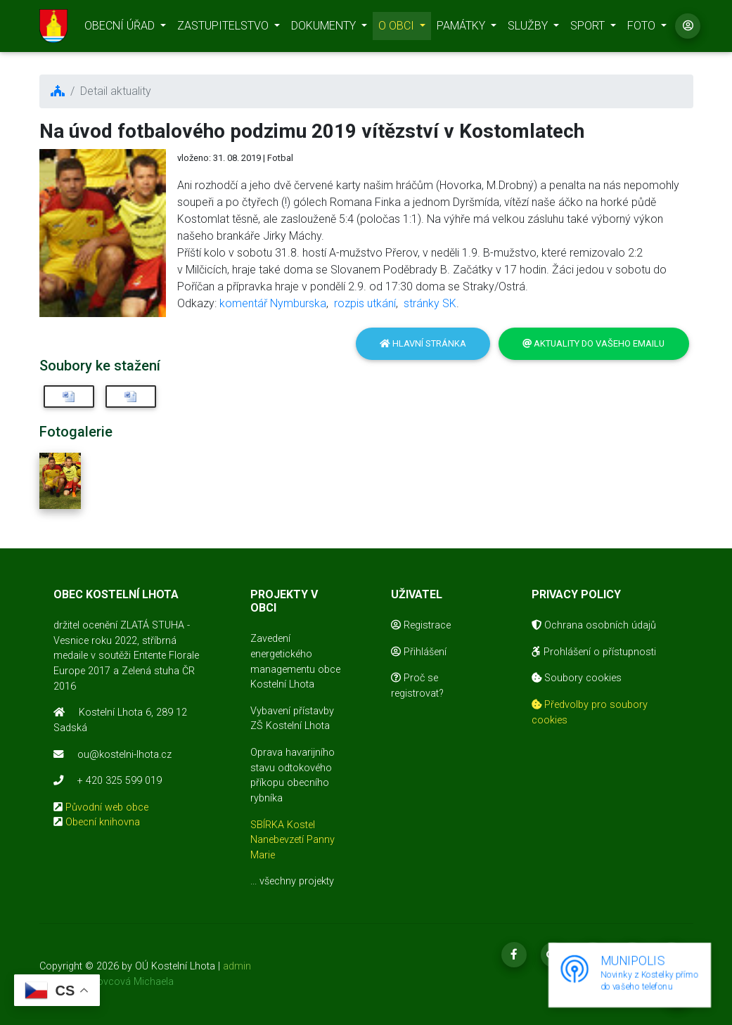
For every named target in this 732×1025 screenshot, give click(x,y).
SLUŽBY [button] (529, 28)
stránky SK (430, 303)
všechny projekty (296, 881)
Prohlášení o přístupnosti (594, 652)
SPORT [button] (589, 28)
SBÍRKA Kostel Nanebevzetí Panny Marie (292, 840)
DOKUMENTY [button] (325, 28)
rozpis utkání (365, 303)
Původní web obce (106, 807)
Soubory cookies (577, 678)
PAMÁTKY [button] (462, 28)
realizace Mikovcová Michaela (106, 982)
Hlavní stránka (423, 343)
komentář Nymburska (272, 303)
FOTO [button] (642, 28)
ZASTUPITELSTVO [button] (224, 28)
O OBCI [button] (397, 28)
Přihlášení (419, 652)
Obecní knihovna (102, 822)
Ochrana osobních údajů (594, 625)
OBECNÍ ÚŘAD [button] (121, 28)
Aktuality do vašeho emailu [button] (593, 343)
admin (237, 966)
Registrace (421, 625)
